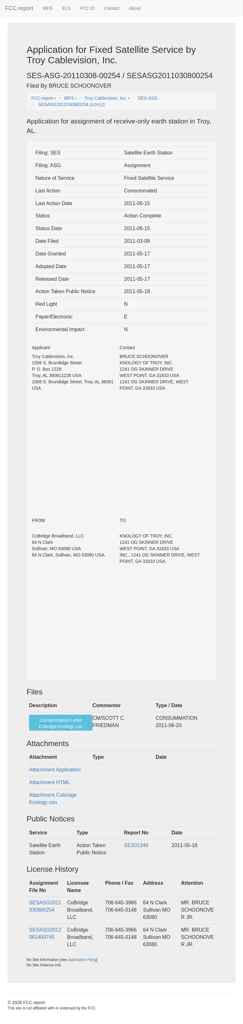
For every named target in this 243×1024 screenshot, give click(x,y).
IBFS (48, 8)
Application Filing (82, 960)
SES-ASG (148, 98)
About (135, 8)
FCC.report (19, 8)
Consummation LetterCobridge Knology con (61, 723)
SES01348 (136, 845)
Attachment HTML (49, 782)
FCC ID (87, 8)
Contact (111, 8)
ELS (66, 8)
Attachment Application (55, 769)
